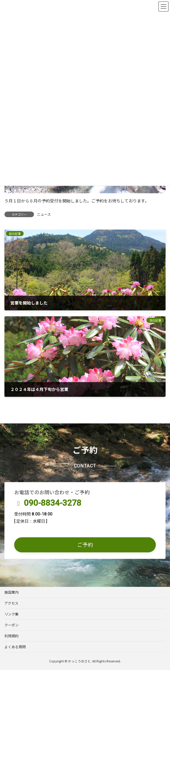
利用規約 (11, 635)
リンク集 (11, 613)
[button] (85, 544)
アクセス (11, 602)
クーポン (11, 624)
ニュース (44, 214)
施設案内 (11, 592)
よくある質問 (15, 646)
